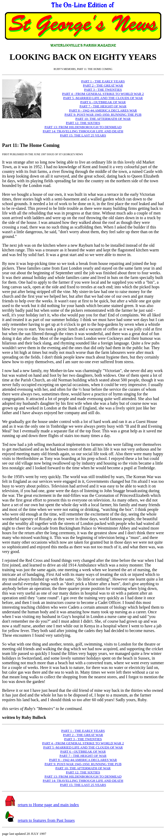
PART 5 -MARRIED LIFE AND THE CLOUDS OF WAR (103, 98)
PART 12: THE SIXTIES (83, 123)
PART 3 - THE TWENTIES (103, 90)
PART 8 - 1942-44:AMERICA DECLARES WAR (103, 110)
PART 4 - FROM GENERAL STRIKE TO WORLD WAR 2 (103, 94)
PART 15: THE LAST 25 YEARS (83, 135)
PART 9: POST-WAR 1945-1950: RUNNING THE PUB (102, 114)
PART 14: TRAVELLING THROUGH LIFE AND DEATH (83, 131)
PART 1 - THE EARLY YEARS (103, 81)
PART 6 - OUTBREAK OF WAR (103, 102)
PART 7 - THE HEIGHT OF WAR (103, 106)
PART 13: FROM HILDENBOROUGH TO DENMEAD (82, 127)
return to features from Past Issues (46, 820)
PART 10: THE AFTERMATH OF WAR (103, 119)
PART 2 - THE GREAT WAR (103, 85)
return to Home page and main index (48, 805)
